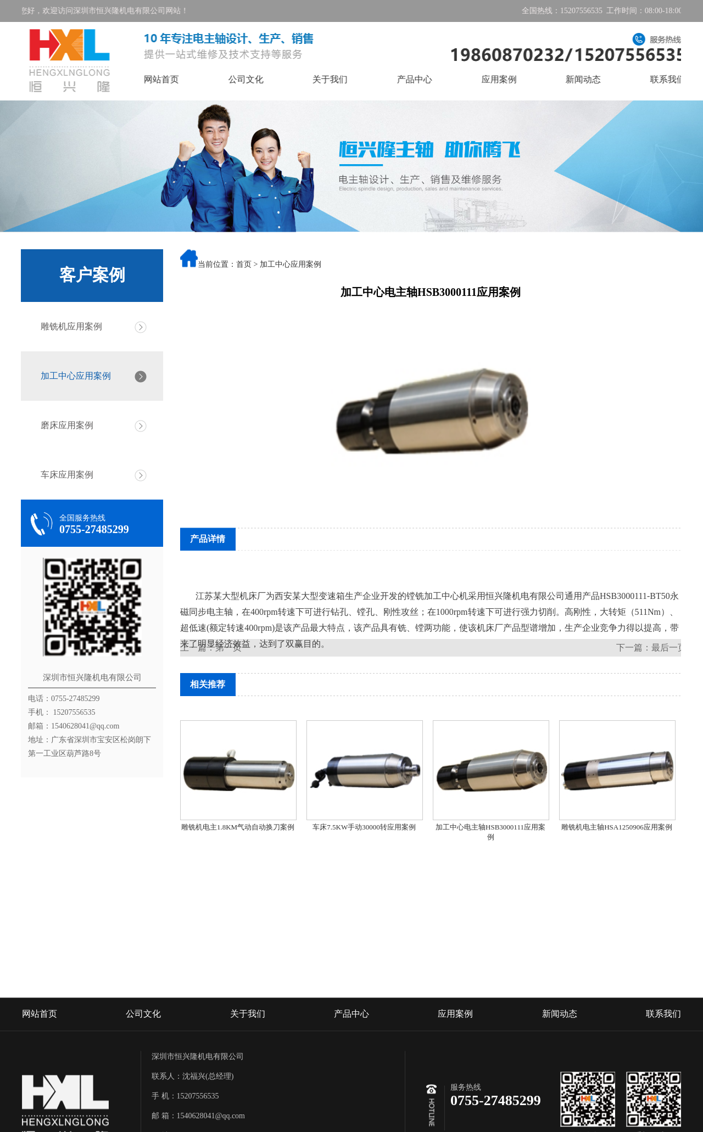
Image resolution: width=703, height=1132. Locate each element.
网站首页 (175, 79)
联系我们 (663, 1053)
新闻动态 (597, 79)
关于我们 (344, 79)
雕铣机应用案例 (67, 326)
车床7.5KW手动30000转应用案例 (364, 827)
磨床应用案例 (63, 425)
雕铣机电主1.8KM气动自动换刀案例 (237, 827)
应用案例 (513, 79)
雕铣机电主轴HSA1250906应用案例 (616, 827)
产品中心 (429, 79)
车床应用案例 (63, 474)
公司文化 (259, 79)
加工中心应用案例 (72, 375)
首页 (244, 265)
